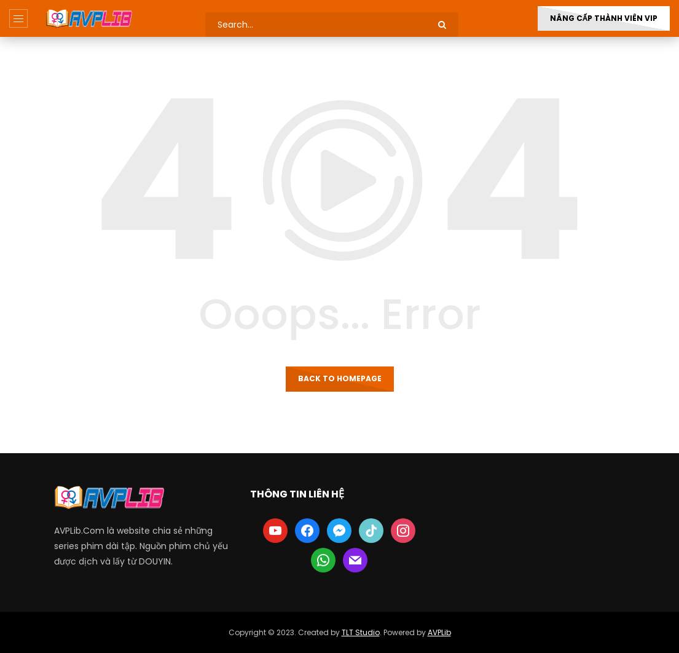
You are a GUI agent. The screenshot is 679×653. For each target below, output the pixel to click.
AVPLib (439, 632)
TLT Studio (361, 632)
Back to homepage (340, 378)
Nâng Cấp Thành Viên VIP (603, 18)
